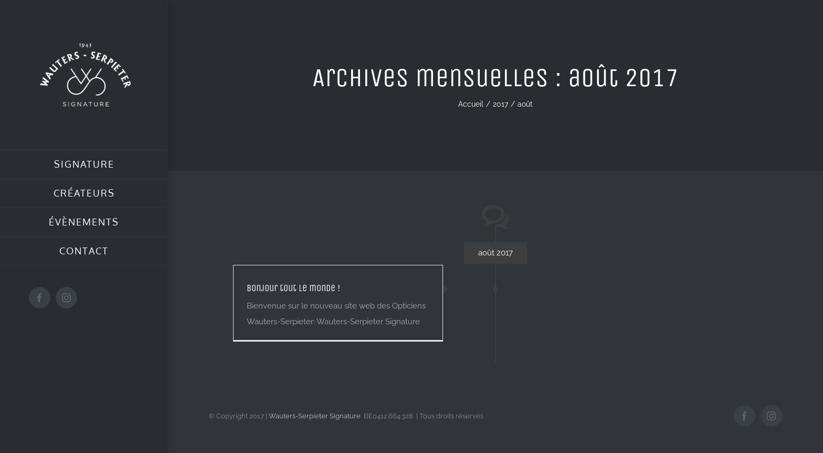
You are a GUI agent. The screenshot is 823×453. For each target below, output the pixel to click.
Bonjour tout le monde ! (293, 288)
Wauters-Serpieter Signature (315, 416)
